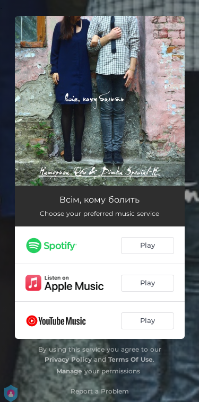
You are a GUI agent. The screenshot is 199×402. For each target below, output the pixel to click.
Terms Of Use (130, 359)
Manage (69, 371)
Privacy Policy (68, 359)
